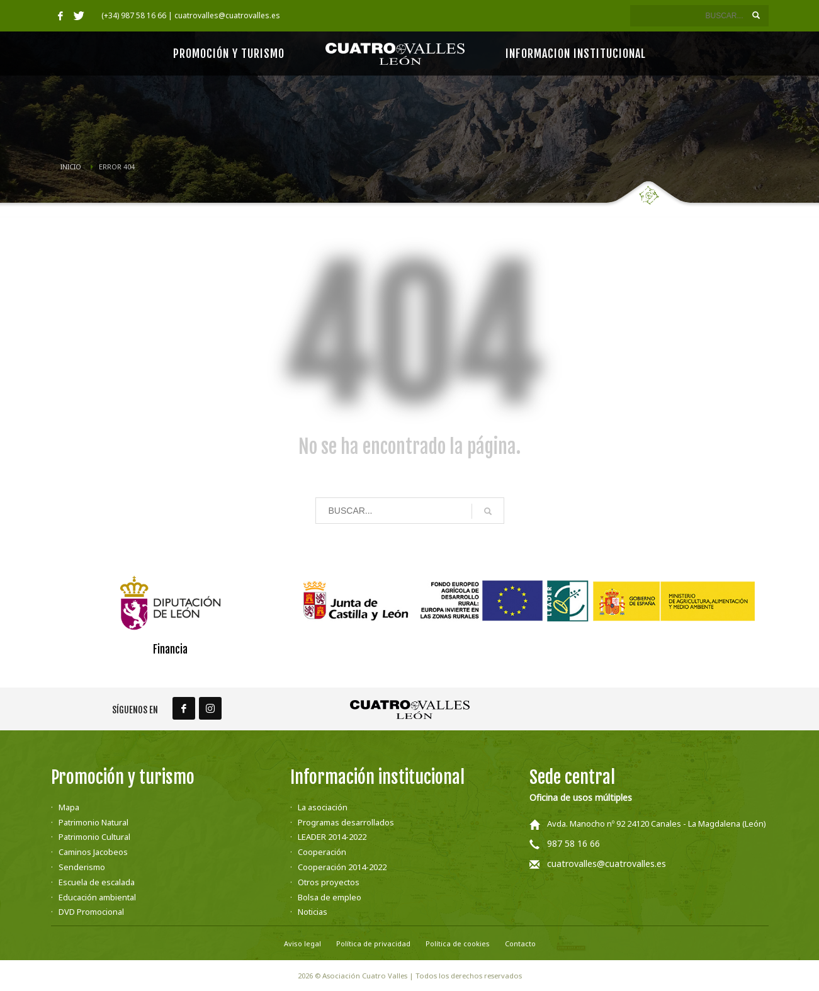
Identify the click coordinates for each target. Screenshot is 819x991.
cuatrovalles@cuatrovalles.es (606, 863)
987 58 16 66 (573, 843)
